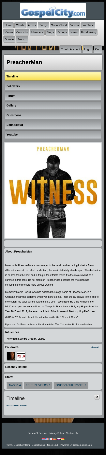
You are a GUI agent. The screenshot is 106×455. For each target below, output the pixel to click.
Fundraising (88, 32)
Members (37, 32)
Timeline (23, 406)
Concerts (22, 32)
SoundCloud (59, 25)
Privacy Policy (56, 433)
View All (95, 347)
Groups (62, 32)
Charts (20, 25)
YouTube (88, 25)
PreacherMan (12, 406)
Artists (32, 25)
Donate (9, 39)
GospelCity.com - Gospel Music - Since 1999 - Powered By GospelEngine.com (53, 445)
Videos (74, 25)
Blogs (50, 32)
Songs (43, 25)
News (74, 32)
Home (8, 25)
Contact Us (72, 433)
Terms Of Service (37, 433)
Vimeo (9, 32)
